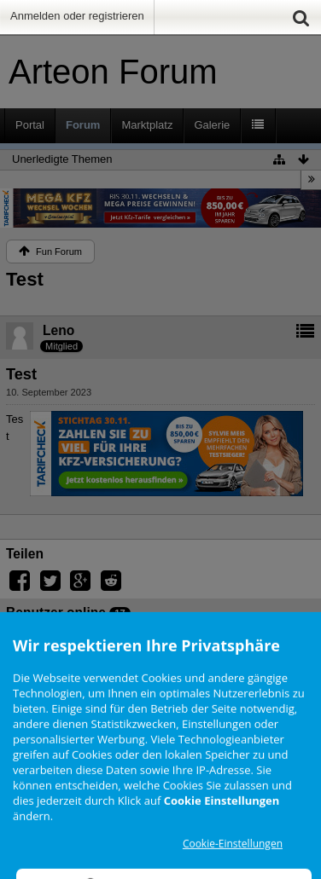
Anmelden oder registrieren (77, 15)
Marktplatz (146, 125)
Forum (83, 125)
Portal (29, 125)
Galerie (212, 125)
